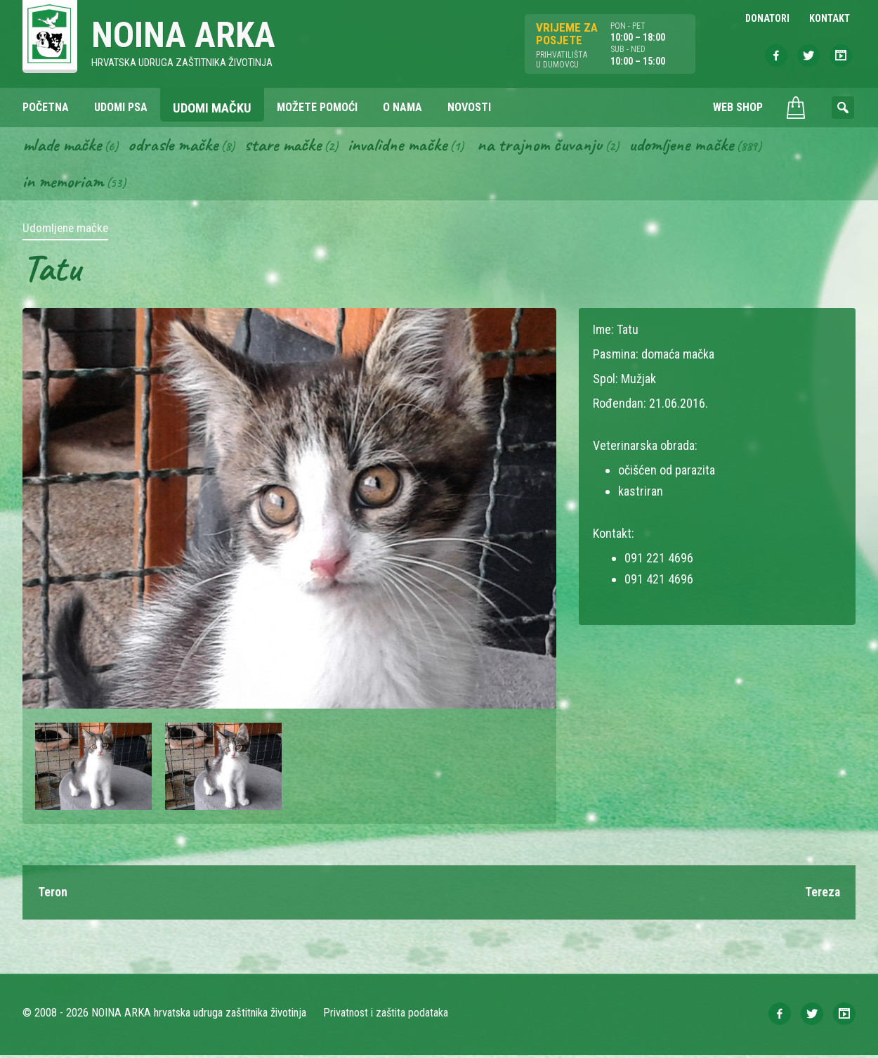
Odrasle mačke (177, 146)
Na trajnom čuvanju (553, 146)
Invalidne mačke (407, 146)
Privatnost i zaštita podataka (386, 1015)
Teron (52, 894)
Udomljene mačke (697, 146)
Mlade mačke (63, 146)
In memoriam (63, 183)
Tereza (822, 894)
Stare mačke (289, 146)
